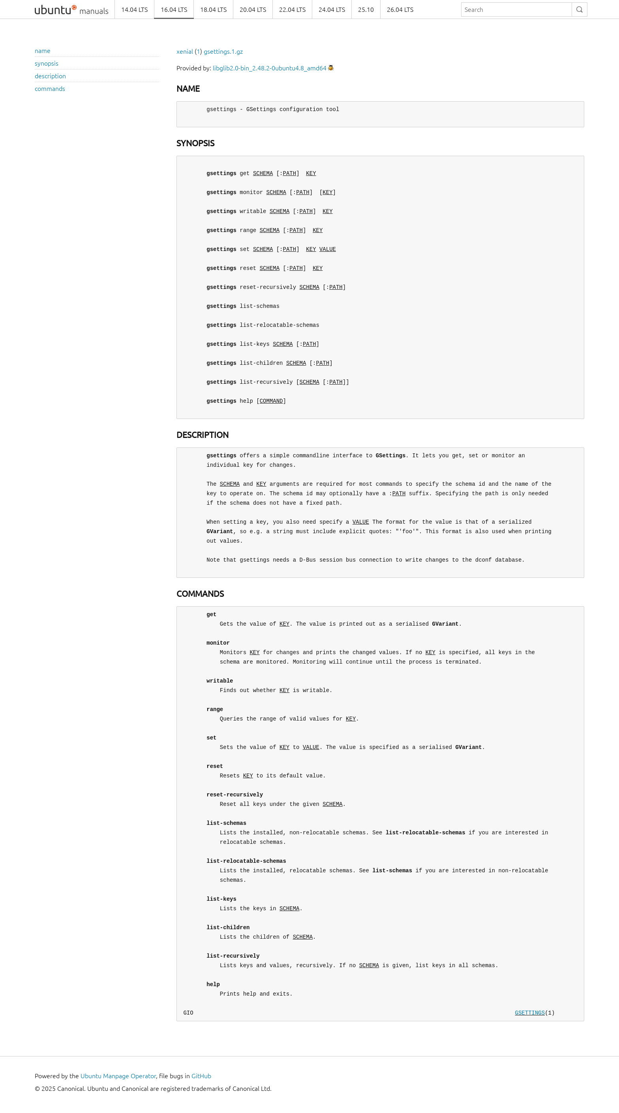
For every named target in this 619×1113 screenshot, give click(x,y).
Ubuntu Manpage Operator (118, 1075)
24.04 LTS (332, 9)
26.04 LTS (400, 9)
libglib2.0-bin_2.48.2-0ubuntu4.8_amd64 (269, 68)
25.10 (366, 9)
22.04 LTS (292, 9)
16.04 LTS (174, 9)
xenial (184, 51)
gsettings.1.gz (223, 51)
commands (50, 88)
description (50, 75)
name (43, 50)
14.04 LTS (134, 9)
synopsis (46, 63)
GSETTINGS (530, 1013)
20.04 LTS (253, 9)
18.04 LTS (213, 9)
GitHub (201, 1075)
